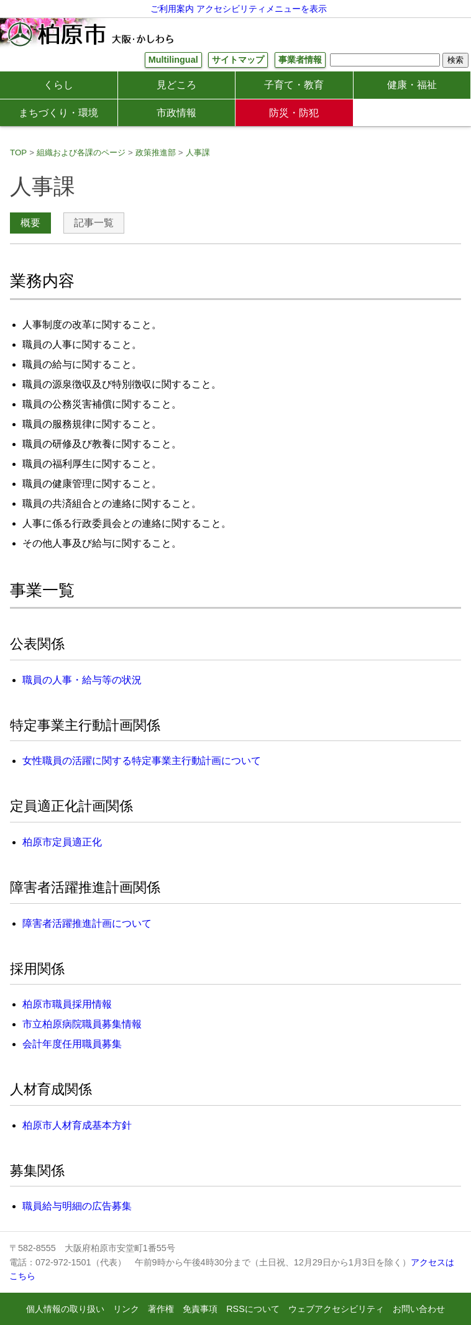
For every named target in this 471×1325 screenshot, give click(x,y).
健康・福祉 (412, 85)
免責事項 (200, 1309)
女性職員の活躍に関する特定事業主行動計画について (141, 760)
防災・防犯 (294, 112)
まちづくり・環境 (58, 112)
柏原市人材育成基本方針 (77, 1125)
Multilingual (173, 60)
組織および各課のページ (81, 152)
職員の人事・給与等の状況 (82, 680)
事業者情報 (300, 60)
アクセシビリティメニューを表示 (261, 9)
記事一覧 (94, 222)
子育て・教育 (294, 85)
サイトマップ (238, 60)
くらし (58, 85)
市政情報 (176, 112)
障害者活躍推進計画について (87, 923)
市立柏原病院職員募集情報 (82, 1024)
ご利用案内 (172, 9)
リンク (126, 1309)
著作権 (161, 1309)
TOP (18, 152)
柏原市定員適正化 (62, 842)
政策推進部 (155, 152)
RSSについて (253, 1309)
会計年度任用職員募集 (72, 1044)
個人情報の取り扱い (65, 1309)
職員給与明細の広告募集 (77, 1206)
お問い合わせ (419, 1309)
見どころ (176, 85)
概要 (30, 222)
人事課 (198, 152)
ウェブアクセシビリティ (336, 1309)
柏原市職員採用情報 (67, 1004)
